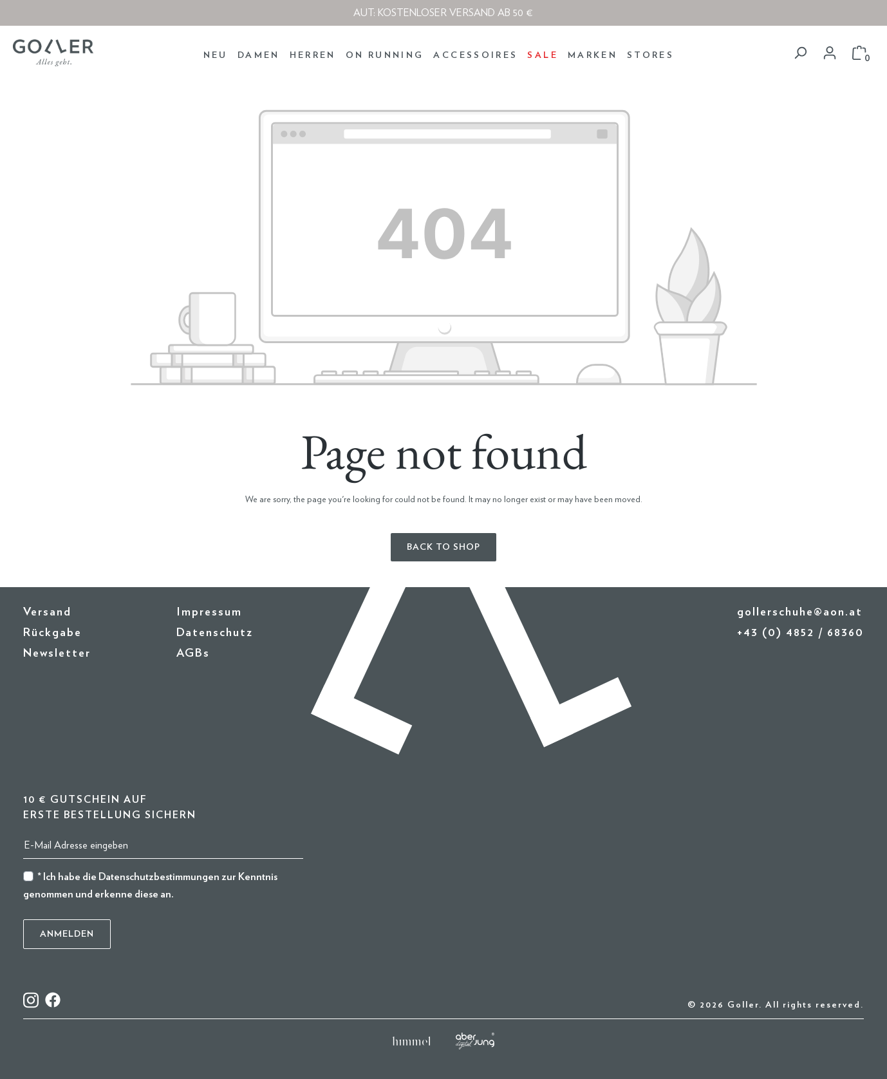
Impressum (209, 612)
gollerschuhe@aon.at (800, 612)
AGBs (193, 653)
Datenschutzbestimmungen (158, 877)
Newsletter (57, 653)
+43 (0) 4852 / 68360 (800, 633)
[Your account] (830, 53)
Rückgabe (52, 633)
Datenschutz (214, 633)
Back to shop (443, 547)
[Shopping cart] (859, 53)
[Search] (800, 53)
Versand (47, 612)
